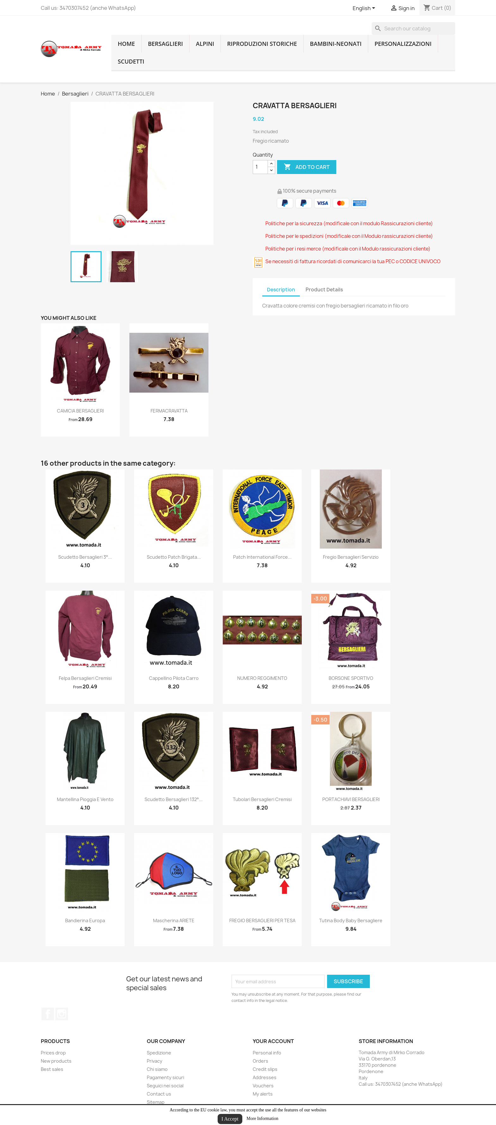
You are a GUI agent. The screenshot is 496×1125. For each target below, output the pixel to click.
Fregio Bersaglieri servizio (351, 557)
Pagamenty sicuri (165, 1077)
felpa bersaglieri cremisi (85, 678)
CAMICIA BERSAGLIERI (80, 411)
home (126, 43)
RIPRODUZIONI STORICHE (262, 43)
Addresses (264, 1077)
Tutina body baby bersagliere (350, 920)
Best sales (52, 1069)
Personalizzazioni (403, 43)
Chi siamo (157, 1069)
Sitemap (155, 1102)
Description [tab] (281, 289)
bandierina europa (85, 920)
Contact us (159, 1094)
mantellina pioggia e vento (85, 799)
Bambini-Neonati (336, 43)
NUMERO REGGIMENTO (262, 678)
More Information (262, 1118)
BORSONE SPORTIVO (351, 678)
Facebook (47, 1014)
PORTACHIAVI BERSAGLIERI (351, 799)
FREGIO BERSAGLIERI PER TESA (262, 920)
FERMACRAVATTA (169, 411)
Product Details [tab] (324, 289)
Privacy (154, 1061)
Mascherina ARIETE (174, 920)
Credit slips (265, 1069)
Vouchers (263, 1086)
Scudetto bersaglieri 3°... (85, 557)
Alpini (205, 43)
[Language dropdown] (365, 8)
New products (56, 1061)
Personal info (267, 1053)
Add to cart (307, 167)
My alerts (263, 1094)
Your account (273, 1041)
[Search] (413, 28)
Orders (260, 1061)
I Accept (230, 1119)
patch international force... (262, 557)
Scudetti (131, 61)
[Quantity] (260, 167)
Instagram (61, 1014)
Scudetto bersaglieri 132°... (174, 799)
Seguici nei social (165, 1086)
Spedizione (159, 1053)
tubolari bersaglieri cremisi (262, 799)
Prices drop (53, 1053)
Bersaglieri (165, 43)
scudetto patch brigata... (174, 557)
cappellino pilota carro (174, 678)
